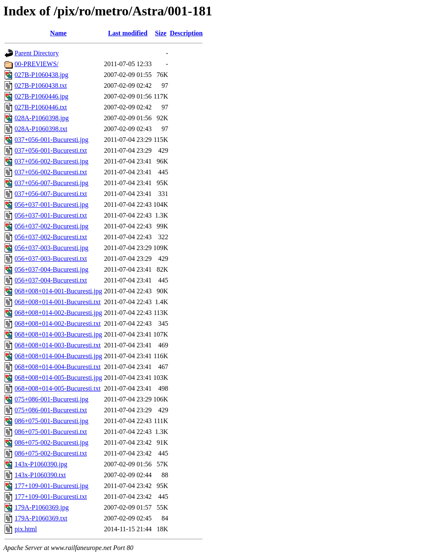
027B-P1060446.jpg (41, 96)
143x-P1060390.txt (40, 474)
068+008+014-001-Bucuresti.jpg (58, 291)
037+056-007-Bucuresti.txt (51, 193)
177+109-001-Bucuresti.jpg (51, 485)
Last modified (128, 33)
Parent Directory (37, 53)
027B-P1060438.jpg (41, 74)
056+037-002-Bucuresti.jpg (51, 226)
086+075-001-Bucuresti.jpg (51, 420)
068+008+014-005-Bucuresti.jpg (58, 377)
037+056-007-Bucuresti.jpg (51, 182)
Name (58, 33)
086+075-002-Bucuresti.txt (51, 453)
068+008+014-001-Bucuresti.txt (58, 301)
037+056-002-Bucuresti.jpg (51, 161)
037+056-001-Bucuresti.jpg (51, 139)
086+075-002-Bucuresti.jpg (51, 442)
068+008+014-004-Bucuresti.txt (58, 366)
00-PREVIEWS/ (37, 63)
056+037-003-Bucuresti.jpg (51, 247)
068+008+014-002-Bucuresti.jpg (58, 312)
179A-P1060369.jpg (42, 507)
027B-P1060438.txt (41, 85)
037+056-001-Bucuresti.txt (51, 150)
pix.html (26, 529)
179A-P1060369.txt (41, 518)
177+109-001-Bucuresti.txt (51, 496)
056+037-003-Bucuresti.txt (51, 258)
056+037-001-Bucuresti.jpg (51, 204)
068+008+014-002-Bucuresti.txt (58, 323)
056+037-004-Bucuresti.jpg (51, 269)
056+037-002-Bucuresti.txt (51, 236)
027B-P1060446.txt (41, 107)
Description (186, 33)
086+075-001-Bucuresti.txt (51, 431)
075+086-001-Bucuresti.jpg (51, 399)
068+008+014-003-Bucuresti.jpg (58, 334)
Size (161, 33)
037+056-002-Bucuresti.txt (51, 172)
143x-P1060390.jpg (41, 464)
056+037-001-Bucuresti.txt (51, 215)
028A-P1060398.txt (41, 128)
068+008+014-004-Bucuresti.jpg (58, 355)
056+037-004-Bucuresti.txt (51, 280)
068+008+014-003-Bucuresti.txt (58, 345)
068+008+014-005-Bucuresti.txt (58, 388)
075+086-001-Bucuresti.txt (51, 410)
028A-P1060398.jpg (42, 117)
